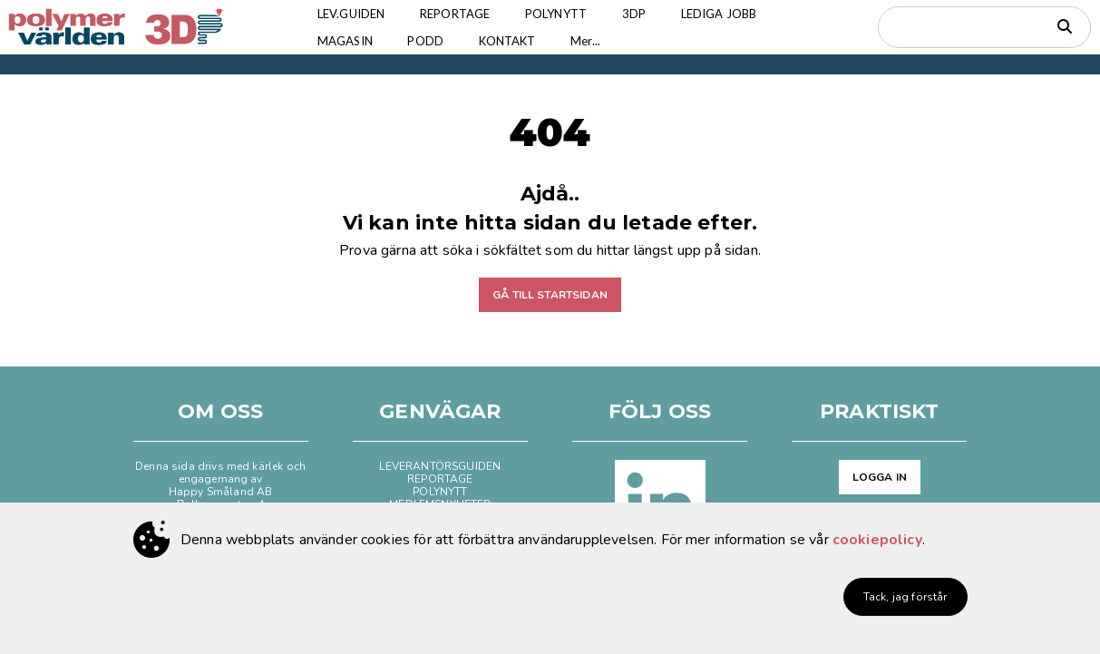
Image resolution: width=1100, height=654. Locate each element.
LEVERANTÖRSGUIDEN (440, 466)
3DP (643, 13)
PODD (431, 41)
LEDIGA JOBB (731, 13)
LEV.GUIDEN (353, 13)
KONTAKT (514, 41)
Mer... (595, 41)
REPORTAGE (459, 13)
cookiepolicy (877, 540)
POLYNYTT (563, 13)
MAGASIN (347, 41)
